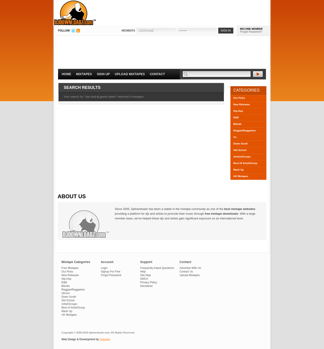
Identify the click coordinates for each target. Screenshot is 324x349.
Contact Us (186, 271)
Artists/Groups (242, 156)
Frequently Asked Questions (157, 268)
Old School (239, 150)
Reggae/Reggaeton (244, 130)
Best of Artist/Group (73, 307)
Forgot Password (111, 275)
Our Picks (239, 98)
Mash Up (238, 169)
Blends (237, 124)
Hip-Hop (238, 111)
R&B (236, 117)
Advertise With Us (190, 268)
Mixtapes (84, 74)
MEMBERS (128, 30)
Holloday (105, 339)
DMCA (144, 278)
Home (66, 74)
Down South (240, 143)
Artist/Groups (69, 304)
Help (143, 271)
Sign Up (103, 74)
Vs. (235, 137)
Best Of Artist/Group (245, 163)
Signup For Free (110, 271)
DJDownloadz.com (75, 13)
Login (104, 268)
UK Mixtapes (240, 176)
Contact (157, 74)
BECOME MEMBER (251, 28)
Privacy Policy (148, 282)
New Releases (241, 104)
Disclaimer (146, 286)
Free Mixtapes (70, 268)
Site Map (145, 275)
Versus (65, 293)
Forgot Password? (251, 31)
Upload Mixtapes (130, 74)
